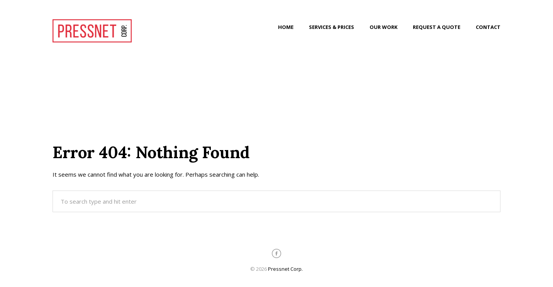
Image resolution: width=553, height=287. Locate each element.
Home (285, 27)
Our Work (383, 27)
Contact (488, 27)
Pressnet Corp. (285, 268)
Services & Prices (331, 27)
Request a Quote (436, 27)
